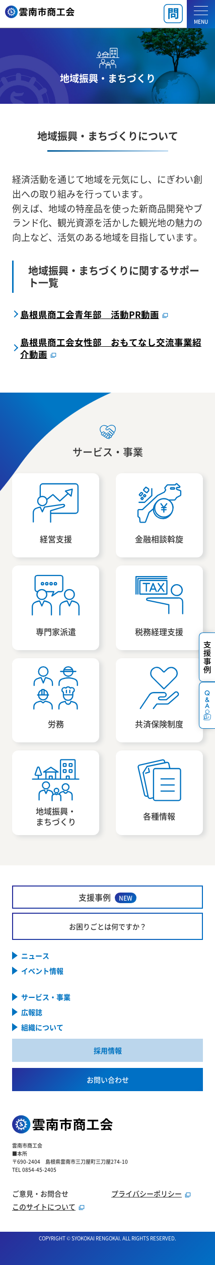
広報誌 (31, 1012)
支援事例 (107, 897)
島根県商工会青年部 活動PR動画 (89, 314)
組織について (42, 1027)
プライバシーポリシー (146, 1193)
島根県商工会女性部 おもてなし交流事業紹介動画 (110, 348)
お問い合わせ (108, 1079)
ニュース (35, 955)
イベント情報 (42, 970)
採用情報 (108, 1050)
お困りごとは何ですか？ (108, 926)
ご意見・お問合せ (40, 1193)
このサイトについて (44, 1206)
